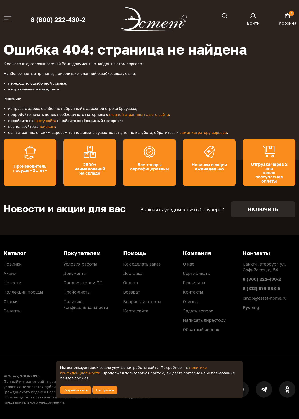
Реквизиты (194, 282)
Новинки (13, 264)
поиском (47, 126)
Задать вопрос (198, 310)
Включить (263, 209)
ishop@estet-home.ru (265, 298)
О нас (188, 264)
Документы (75, 273)
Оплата (130, 282)
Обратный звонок (201, 329)
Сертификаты (197, 273)
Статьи (11, 301)
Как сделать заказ (142, 264)
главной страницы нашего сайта (139, 114)
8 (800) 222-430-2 (58, 19)
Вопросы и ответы (142, 301)
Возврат (131, 291)
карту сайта (45, 120)
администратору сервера (203, 132)
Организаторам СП (83, 282)
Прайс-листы (76, 291)
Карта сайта (135, 310)
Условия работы (80, 264)
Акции (10, 273)
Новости (12, 282)
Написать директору (204, 320)
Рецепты (12, 310)
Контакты (193, 291)
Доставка (132, 273)
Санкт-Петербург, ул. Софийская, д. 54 (264, 266)
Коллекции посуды (23, 291)
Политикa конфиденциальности (85, 304)
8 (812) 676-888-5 (261, 288)
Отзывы (191, 301)
